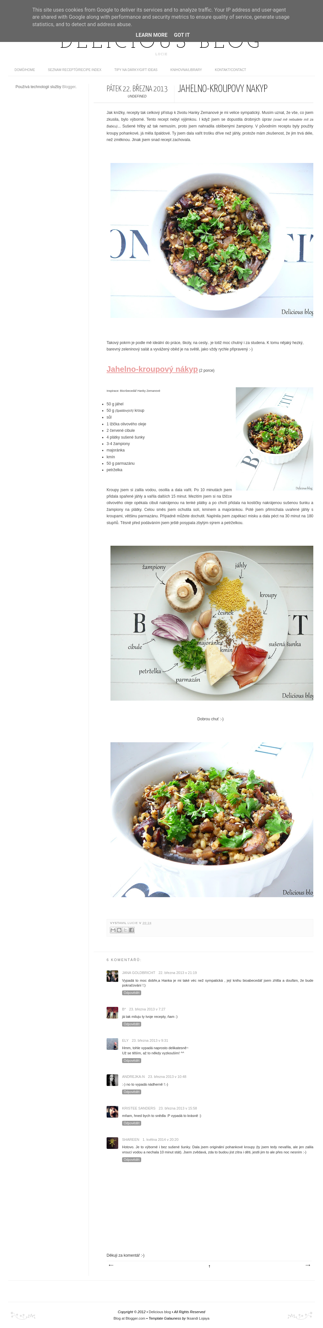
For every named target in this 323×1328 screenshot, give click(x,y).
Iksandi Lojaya (198, 1318)
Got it (182, 35)
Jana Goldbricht (138, 973)
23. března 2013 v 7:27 (147, 1009)
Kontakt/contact (230, 70)
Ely (125, 1040)
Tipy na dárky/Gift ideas (136, 70)
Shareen (130, 1139)
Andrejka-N (133, 1077)
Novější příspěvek (111, 1265)
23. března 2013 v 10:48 (167, 1077)
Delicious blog (161, 43)
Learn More (151, 35)
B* (124, 1009)
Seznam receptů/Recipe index (74, 70)
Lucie (133, 923)
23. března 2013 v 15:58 (178, 1108)
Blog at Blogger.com (129, 1318)
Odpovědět (132, 993)
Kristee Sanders (138, 1108)
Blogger (69, 87)
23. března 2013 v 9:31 (150, 1040)
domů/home (25, 70)
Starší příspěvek (307, 1265)
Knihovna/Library (186, 70)
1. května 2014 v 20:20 (160, 1139)
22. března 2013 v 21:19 (178, 973)
